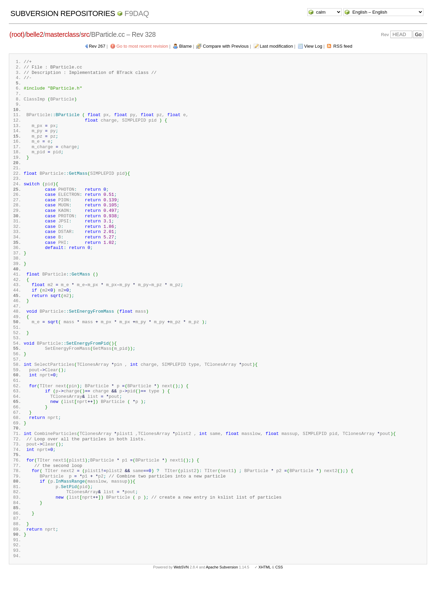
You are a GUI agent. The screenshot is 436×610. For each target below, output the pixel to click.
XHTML (265, 599)
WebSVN (181, 599)
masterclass (62, 34)
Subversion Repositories (63, 13)
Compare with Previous (226, 46)
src (85, 34)
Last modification (276, 46)
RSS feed (343, 46)
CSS (279, 599)
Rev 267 (97, 46)
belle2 (34, 34)
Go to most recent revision (142, 46)
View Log (313, 46)
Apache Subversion (222, 599)
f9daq (137, 13)
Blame (185, 46)
